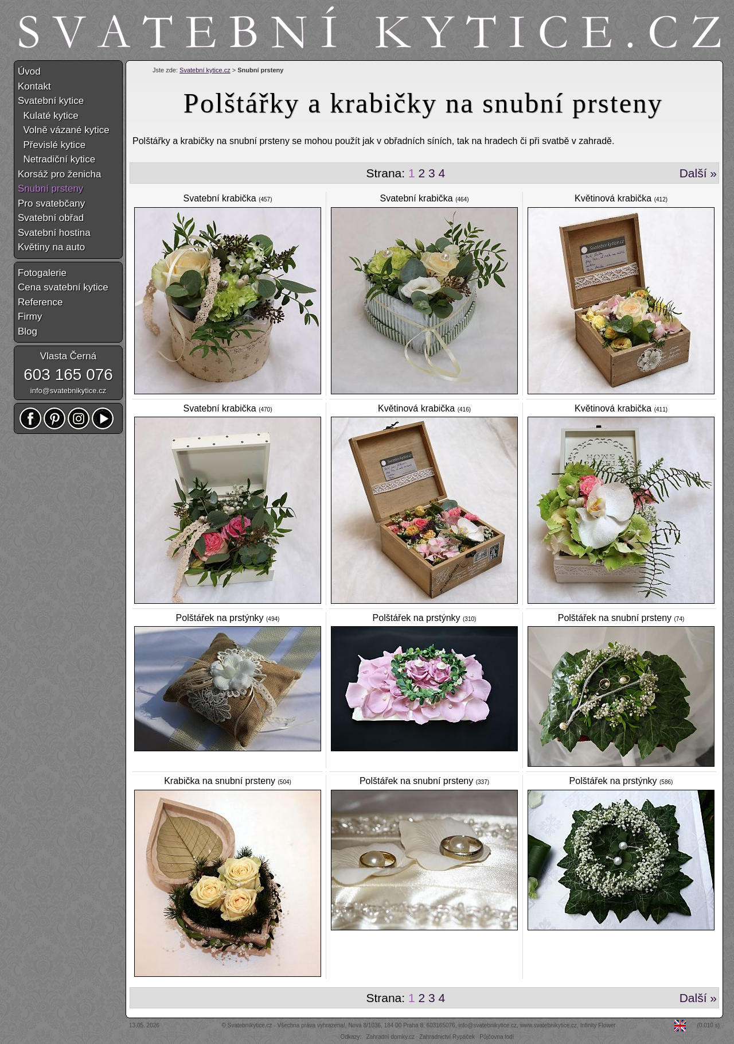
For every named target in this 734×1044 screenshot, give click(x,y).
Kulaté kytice (48, 115)
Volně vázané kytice (64, 130)
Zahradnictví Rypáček (447, 1037)
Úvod (29, 71)
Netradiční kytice (56, 159)
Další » (698, 173)
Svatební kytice (51, 100)
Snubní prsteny (50, 188)
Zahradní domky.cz (390, 1037)
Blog (27, 331)
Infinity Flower (598, 1025)
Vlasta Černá (68, 356)
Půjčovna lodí (496, 1037)
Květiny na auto (51, 247)
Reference (40, 302)
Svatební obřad (51, 217)
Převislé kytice (51, 144)
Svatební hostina (54, 232)
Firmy (30, 316)
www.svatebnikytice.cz (548, 1025)
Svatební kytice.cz (205, 70)
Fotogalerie (42, 272)
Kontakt (34, 86)
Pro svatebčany (51, 203)
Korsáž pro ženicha (59, 174)
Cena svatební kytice (63, 287)
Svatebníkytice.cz (250, 1025)
